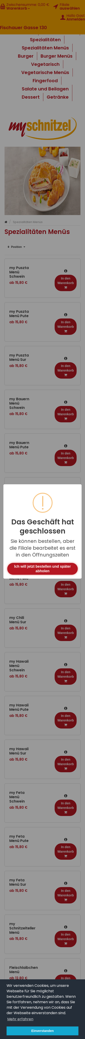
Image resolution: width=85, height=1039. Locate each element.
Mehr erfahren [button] (20, 1019)
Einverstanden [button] (42, 1031)
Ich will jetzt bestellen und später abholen (42, 568)
